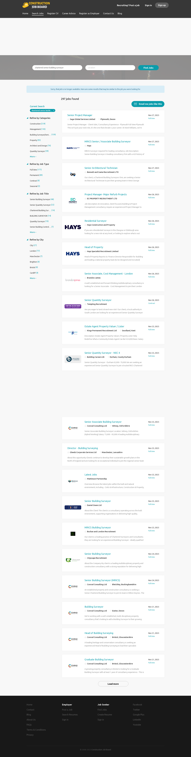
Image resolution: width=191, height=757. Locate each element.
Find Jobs (148, 68)
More (32, 156)
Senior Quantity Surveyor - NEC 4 (102, 352)
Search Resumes (70, 714)
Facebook (137, 704)
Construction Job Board (101, 749)
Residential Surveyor (96, 220)
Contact (30, 709)
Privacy (30, 734)
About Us (31, 719)
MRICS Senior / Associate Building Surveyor (108, 141)
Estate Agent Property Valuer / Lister (104, 326)
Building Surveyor (94, 606)
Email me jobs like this (150, 104)
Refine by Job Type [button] (39, 164)
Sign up (162, 5)
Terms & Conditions (36, 729)
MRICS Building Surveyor (98, 527)
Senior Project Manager (79, 115)
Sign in (148, 5)
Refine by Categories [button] (39, 118)
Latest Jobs (91, 474)
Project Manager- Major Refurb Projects (106, 194)
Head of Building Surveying (99, 633)
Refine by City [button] (36, 239)
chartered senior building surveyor (43, 110)
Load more (113, 684)
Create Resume (105, 714)
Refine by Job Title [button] (39, 193)
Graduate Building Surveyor (99, 659)
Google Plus (138, 714)
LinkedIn (137, 719)
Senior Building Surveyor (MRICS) (102, 580)
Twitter (136, 709)
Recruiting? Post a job (128, 5)
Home (29, 704)
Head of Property (94, 247)
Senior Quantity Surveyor (98, 300)
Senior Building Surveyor (98, 501)
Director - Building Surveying (82, 448)
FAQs (29, 724)
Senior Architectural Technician (101, 167)
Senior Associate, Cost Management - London (109, 273)
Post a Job (67, 709)
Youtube (137, 724)
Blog (29, 714)
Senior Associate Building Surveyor (103, 421)
